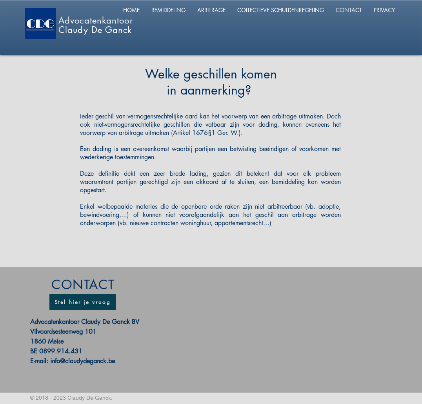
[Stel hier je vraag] (82, 302)
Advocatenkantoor (95, 20)
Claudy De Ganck (95, 29)
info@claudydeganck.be (82, 361)
